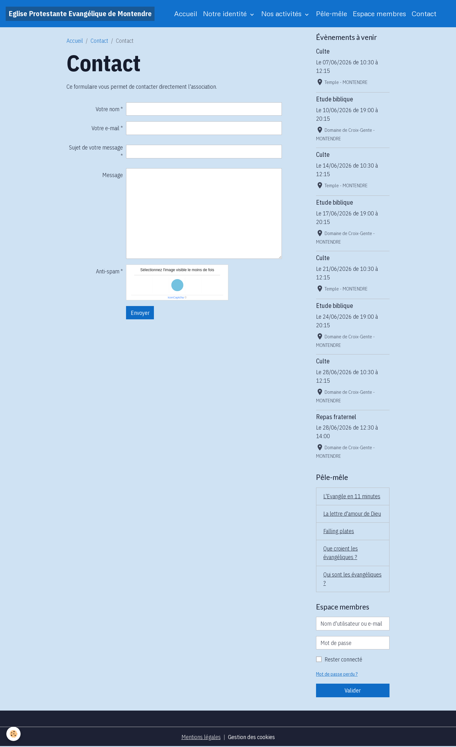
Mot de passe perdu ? (337, 674)
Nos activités (282, 13)
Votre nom (107, 109)
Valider (353, 690)
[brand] (80, 14)
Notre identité (226, 13)
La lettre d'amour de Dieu (352, 513)
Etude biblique (334, 99)
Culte (323, 51)
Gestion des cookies (251, 737)
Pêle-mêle (331, 13)
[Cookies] (13, 734)
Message (112, 175)
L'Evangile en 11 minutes (351, 496)
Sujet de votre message (96, 147)
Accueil (185, 13)
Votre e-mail (105, 128)
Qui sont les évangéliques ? (352, 579)
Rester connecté (343, 659)
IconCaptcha (176, 297)
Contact (424, 13)
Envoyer (140, 312)
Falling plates (338, 531)
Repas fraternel (336, 417)
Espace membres (379, 13)
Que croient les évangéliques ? (340, 553)
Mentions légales (201, 737)
